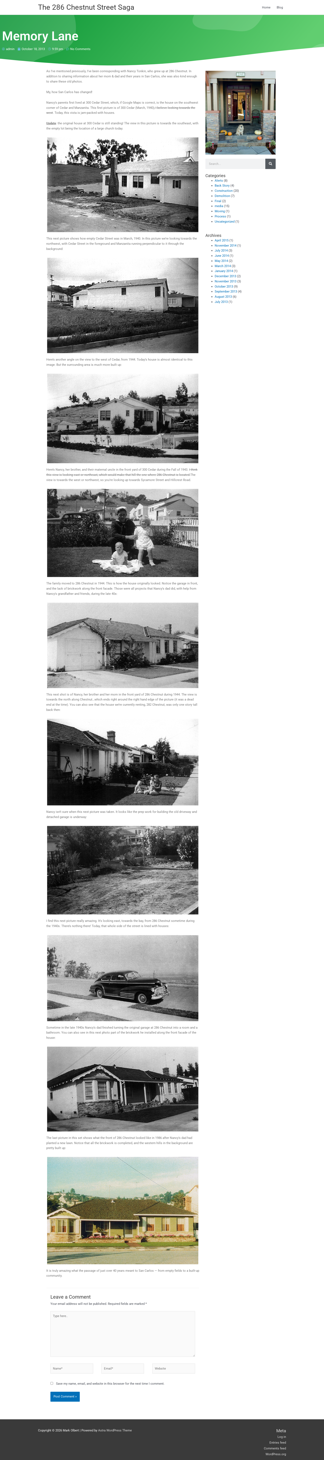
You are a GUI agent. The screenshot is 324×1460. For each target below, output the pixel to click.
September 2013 (226, 292)
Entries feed (277, 1443)
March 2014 (223, 266)
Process (220, 216)
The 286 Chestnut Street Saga (86, 7)
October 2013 (224, 286)
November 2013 (225, 281)
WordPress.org (276, 1454)
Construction (224, 191)
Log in (282, 1437)
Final (218, 201)
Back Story (222, 186)
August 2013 (223, 297)
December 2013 (225, 276)
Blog (280, 7)
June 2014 (222, 256)
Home (266, 7)
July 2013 (221, 302)
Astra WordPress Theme (115, 1431)
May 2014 (221, 261)
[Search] (270, 164)
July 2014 (221, 251)
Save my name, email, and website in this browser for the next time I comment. (110, 1384)
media (219, 206)
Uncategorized (225, 221)
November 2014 (225, 245)
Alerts (219, 180)
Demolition (222, 196)
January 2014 (224, 271)
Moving (220, 211)
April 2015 (222, 240)
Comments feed (275, 1449)
